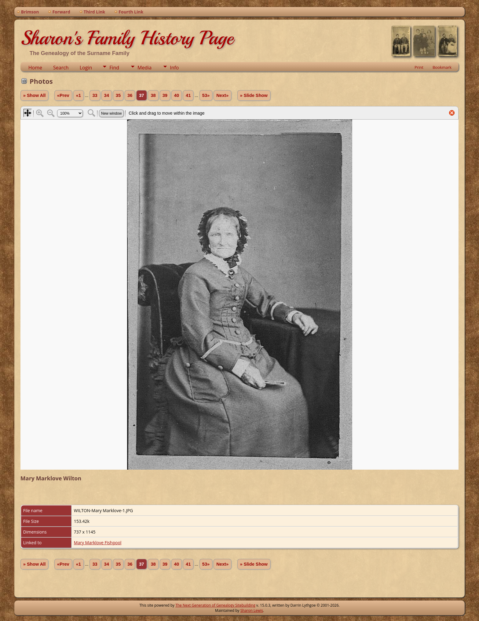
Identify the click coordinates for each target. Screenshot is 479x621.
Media (144, 67)
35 (118, 95)
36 (129, 95)
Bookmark (442, 67)
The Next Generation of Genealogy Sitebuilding (215, 605)
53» (206, 95)
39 (165, 95)
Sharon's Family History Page (126, 38)
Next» (222, 95)
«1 (78, 95)
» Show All (34, 95)
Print (419, 67)
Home (35, 67)
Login (86, 67)
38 (153, 95)
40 (176, 95)
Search (61, 67)
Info (174, 67)
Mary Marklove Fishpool (98, 542)
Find (114, 67)
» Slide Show (254, 95)
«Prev (63, 95)
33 (94, 95)
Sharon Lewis (251, 610)
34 (106, 95)
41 (188, 95)
